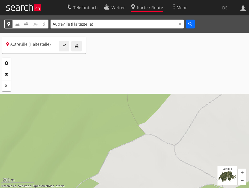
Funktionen (6, 85)
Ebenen (6, 74)
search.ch (10, 186)
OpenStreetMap (43, 186)
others (60, 186)
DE (225, 8)
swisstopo (24, 186)
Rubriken (6, 63)
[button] (242, 173)
